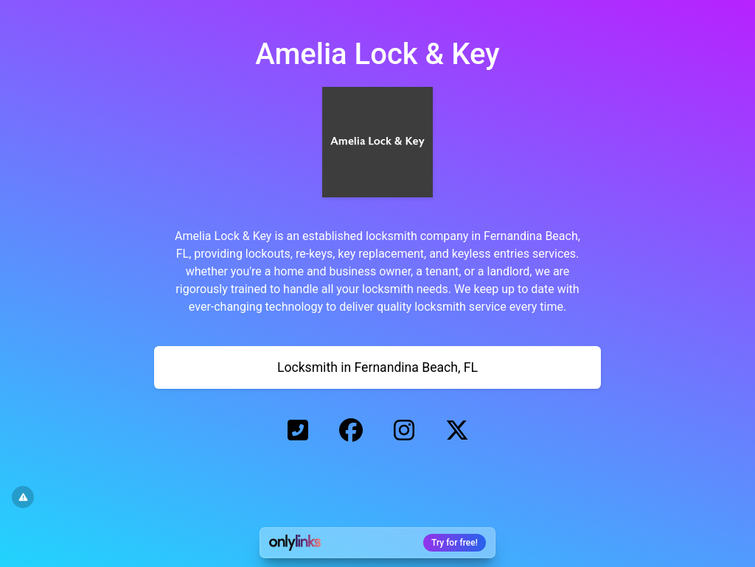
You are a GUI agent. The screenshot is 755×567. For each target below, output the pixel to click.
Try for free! (454, 543)
